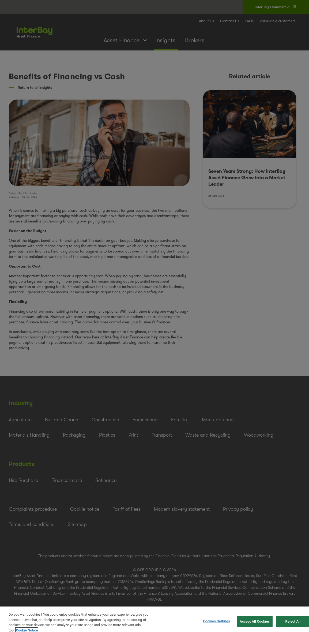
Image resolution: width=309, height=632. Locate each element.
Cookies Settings (216, 624)
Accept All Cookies (255, 624)
